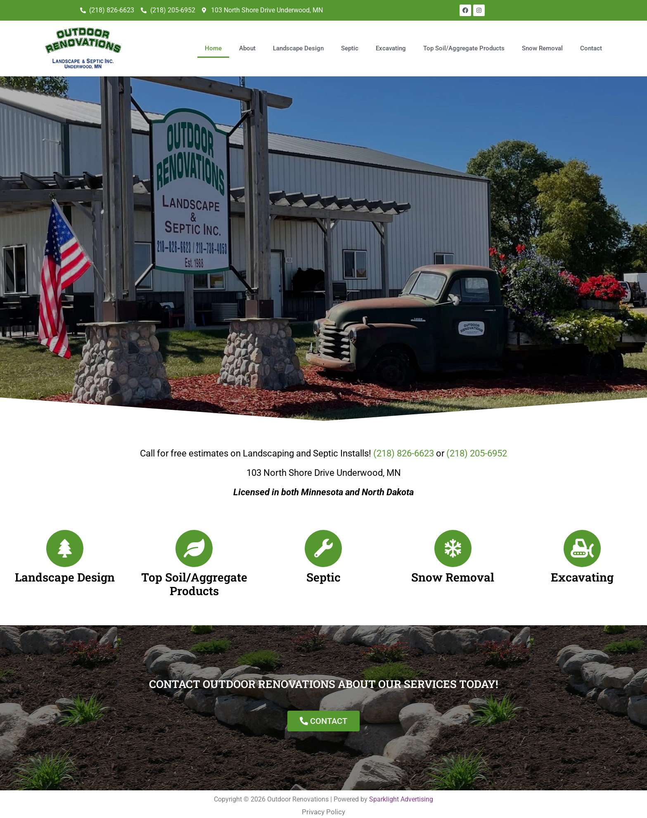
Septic (350, 45)
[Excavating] (582, 542)
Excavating (392, 45)
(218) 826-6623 (403, 447)
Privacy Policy (323, 806)
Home (214, 45)
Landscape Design (299, 45)
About (248, 45)
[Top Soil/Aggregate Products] (194, 542)
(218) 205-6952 (476, 447)
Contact (592, 45)
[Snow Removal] (453, 542)
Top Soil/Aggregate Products (464, 45)
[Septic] (323, 542)
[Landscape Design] (64, 542)
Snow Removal (543, 45)
